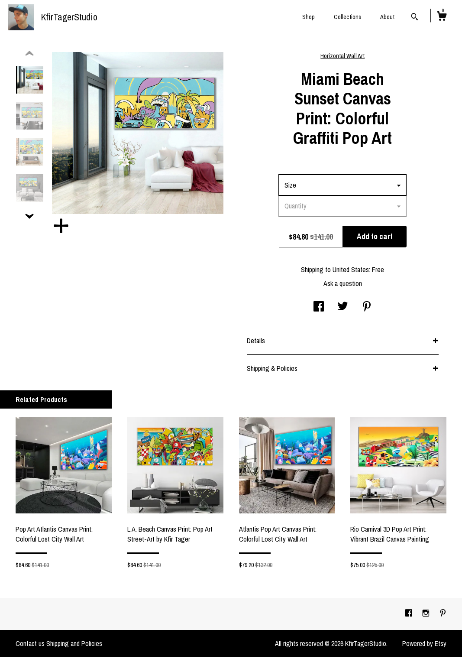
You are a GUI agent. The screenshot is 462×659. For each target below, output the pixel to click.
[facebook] (409, 615)
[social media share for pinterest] (367, 309)
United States (351, 271)
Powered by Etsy (424, 645)
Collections (347, 17)
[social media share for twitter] (343, 309)
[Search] (414, 18)
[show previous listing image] (29, 56)
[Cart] (441, 17)
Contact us (30, 645)
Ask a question (342, 285)
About (387, 17)
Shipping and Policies (74, 645)
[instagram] (427, 615)
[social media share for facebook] (318, 309)
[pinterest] (442, 615)
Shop (308, 17)
